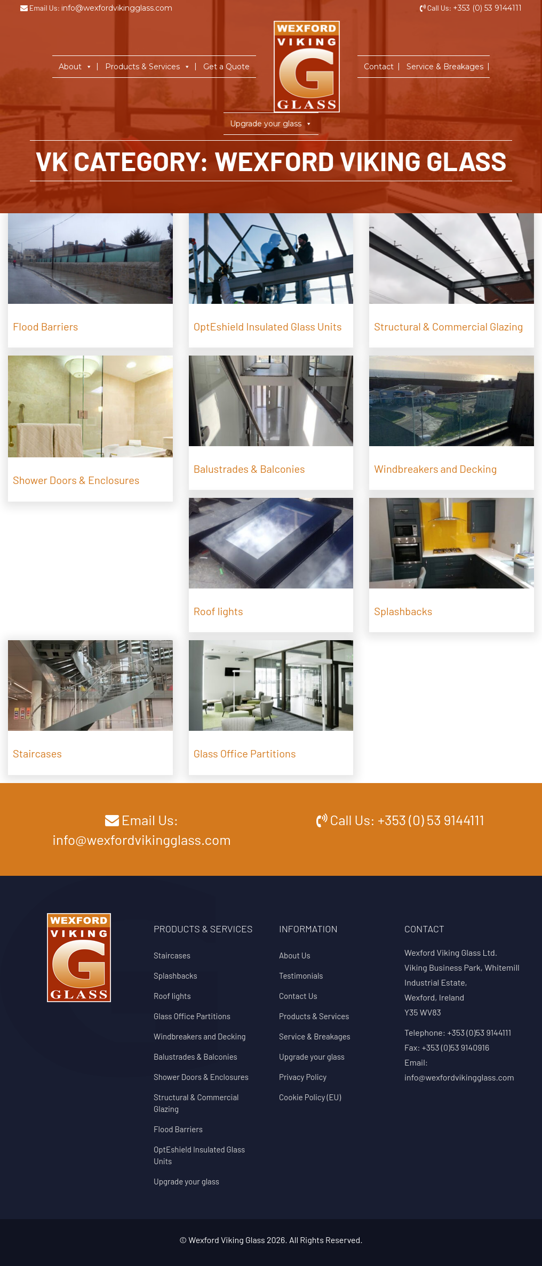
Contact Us (298, 996)
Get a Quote (226, 66)
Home (274, 31)
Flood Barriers (178, 1129)
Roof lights (172, 996)
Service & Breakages (445, 66)
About (75, 66)
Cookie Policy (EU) (310, 1097)
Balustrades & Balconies (195, 1056)
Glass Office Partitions (192, 1016)
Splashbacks (175, 975)
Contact (379, 66)
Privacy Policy (302, 1077)
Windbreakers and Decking (200, 1036)
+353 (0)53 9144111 (479, 1032)
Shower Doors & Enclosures (201, 1077)
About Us (294, 955)
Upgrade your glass (271, 123)
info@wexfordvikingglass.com (116, 8)
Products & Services (147, 66)
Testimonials (301, 975)
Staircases (172, 955)
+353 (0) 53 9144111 (487, 8)
